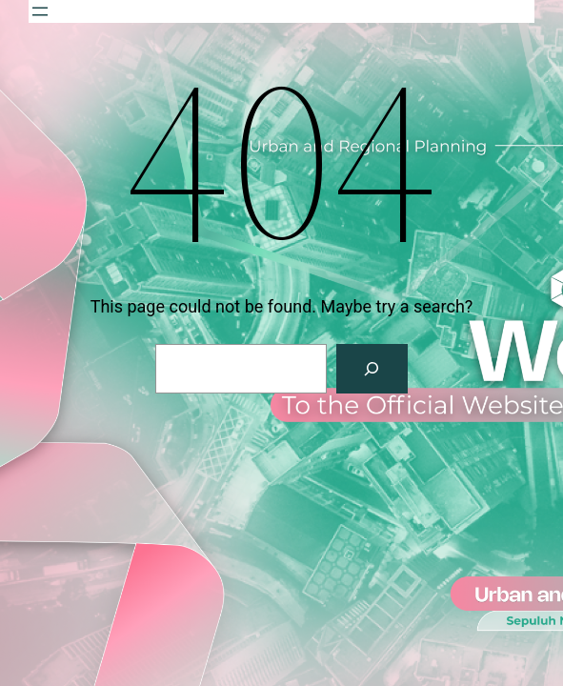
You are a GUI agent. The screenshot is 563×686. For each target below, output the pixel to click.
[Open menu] (40, 11)
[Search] (372, 368)
